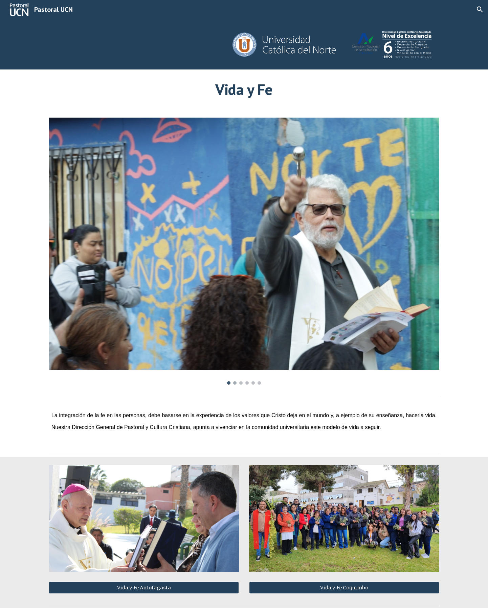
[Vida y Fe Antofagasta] (144, 587)
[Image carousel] (244, 251)
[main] (244, 89)
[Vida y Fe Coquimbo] (344, 587)
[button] (480, 9)
